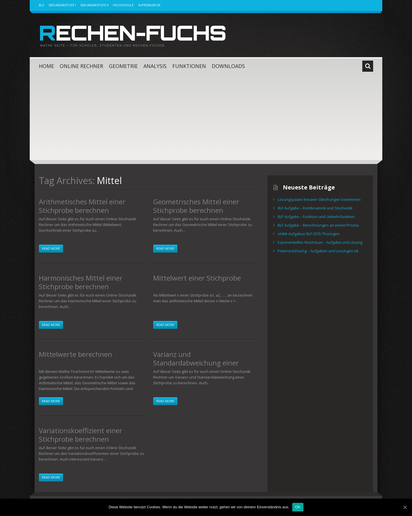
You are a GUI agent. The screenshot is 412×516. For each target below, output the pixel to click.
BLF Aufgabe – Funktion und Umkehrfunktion (316, 216)
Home (46, 66)
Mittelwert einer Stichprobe (197, 278)
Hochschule (123, 5)
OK (298, 507)
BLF (41, 5)
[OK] (405, 507)
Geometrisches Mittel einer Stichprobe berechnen (196, 206)
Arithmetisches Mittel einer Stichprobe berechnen (82, 206)
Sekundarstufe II (94, 5)
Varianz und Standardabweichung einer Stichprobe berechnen (196, 362)
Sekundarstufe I (62, 5)
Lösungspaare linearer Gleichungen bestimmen (319, 199)
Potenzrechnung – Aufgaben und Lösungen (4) (318, 250)
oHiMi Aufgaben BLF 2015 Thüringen (308, 233)
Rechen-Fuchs (132, 32)
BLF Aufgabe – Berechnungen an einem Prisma (318, 225)
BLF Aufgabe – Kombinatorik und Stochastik (315, 208)
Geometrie (123, 66)
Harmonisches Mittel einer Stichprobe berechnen (81, 282)
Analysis (155, 66)
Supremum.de (149, 5)
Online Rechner (81, 66)
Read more (51, 248)
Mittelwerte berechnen (75, 354)
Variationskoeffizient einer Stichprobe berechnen (80, 435)
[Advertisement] (206, 117)
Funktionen (189, 66)
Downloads (228, 66)
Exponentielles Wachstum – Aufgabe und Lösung (320, 242)
